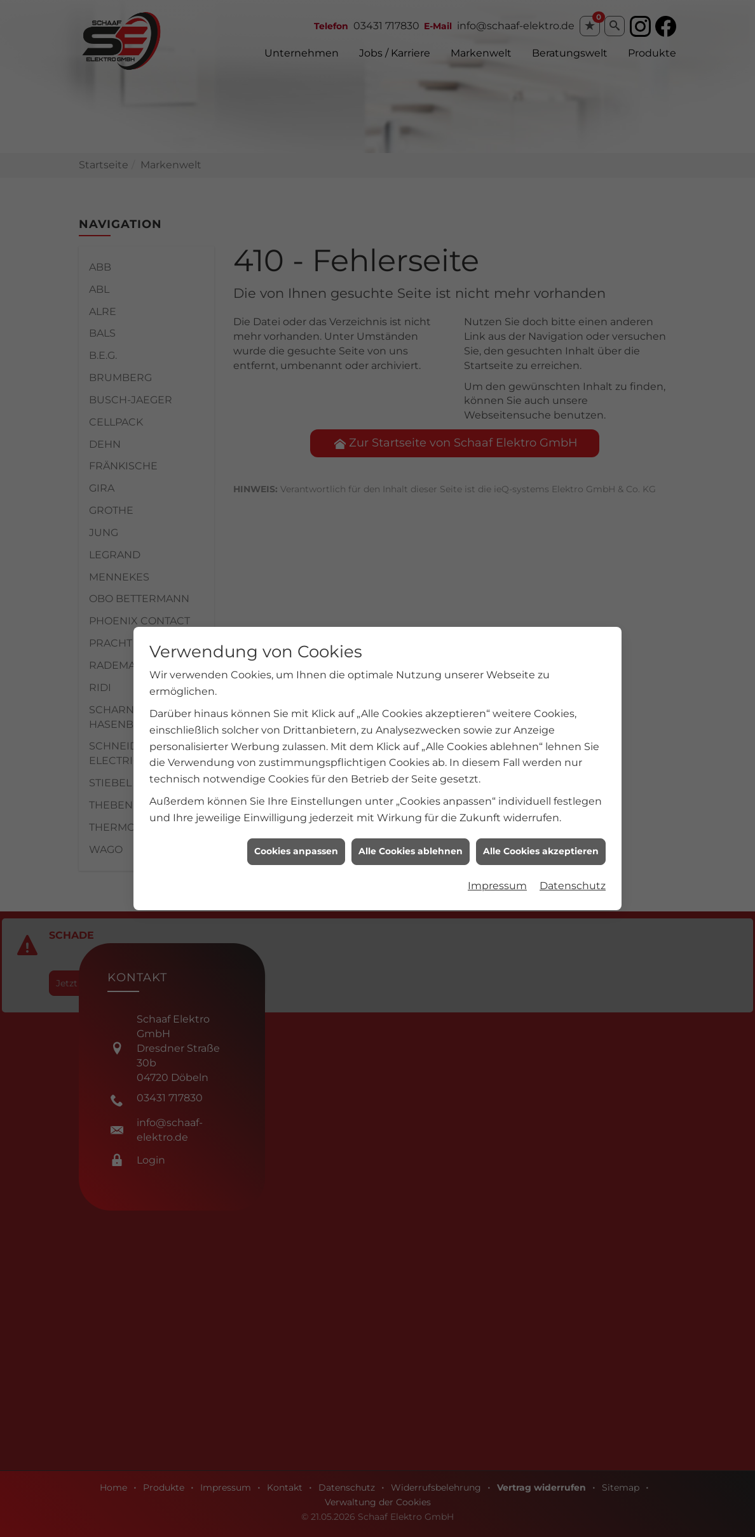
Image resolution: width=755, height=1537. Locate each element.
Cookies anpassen (296, 821)
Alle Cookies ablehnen (410, 821)
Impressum (497, 856)
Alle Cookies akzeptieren (541, 821)
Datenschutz (573, 856)
